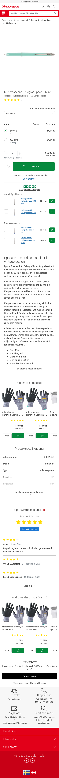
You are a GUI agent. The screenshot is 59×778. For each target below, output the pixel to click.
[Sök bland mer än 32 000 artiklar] (30, 13)
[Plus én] (6, 153)
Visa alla (29, 585)
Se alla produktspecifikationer (29, 493)
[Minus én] (19, 153)
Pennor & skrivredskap (40, 20)
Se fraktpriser (29, 178)
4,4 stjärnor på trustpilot (29, 189)
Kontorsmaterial (21, 20)
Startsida (6, 20)
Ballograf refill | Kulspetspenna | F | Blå (28, 229)
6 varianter (10, 113)
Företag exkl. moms (21, 683)
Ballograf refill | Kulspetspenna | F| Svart (28, 240)
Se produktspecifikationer (29, 369)
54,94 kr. (51, 130)
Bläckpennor (11, 23)
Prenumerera (29, 676)
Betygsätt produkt (29, 529)
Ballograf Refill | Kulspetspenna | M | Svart (28, 200)
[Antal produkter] (13, 153)
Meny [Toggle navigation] (3, 13)
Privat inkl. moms (38, 683)
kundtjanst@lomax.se (17, 723)
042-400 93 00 (46, 699)
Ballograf (49, 463)
